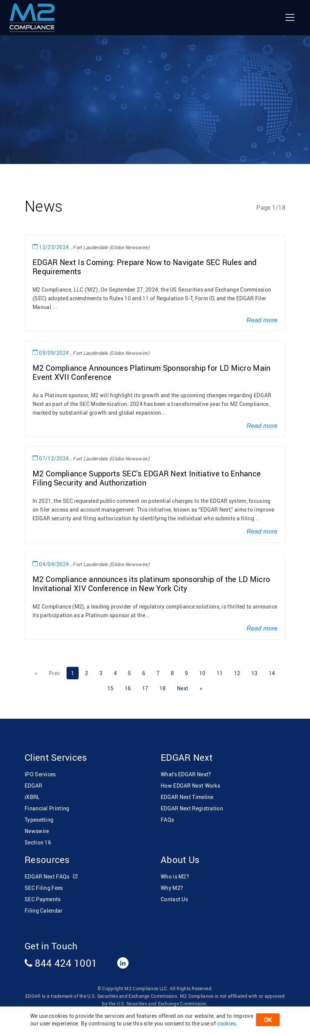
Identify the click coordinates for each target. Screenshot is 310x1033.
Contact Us (174, 899)
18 (163, 688)
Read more (261, 320)
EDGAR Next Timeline (187, 796)
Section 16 (38, 842)
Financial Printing (47, 808)
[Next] (182, 688)
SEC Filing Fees (44, 887)
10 (202, 673)
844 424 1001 (61, 963)
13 (254, 673)
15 (110, 688)
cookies (226, 1023)
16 (128, 688)
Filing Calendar (44, 910)
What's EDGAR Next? (186, 774)
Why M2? (172, 887)
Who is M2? (175, 876)
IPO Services (40, 774)
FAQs (167, 819)
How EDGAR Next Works (190, 785)
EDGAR (33, 785)
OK (268, 1020)
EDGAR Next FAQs (51, 877)
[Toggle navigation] (290, 17)
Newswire (37, 831)
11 (220, 673)
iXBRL (32, 796)
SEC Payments (43, 899)
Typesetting (39, 819)
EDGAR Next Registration (192, 808)
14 (272, 673)
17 (145, 688)
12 (237, 673)
